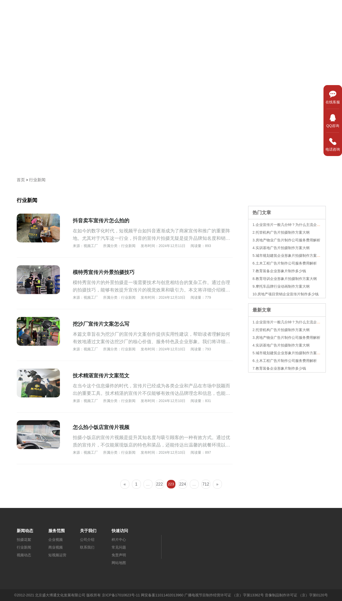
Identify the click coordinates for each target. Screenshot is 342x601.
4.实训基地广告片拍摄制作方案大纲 (281, 248)
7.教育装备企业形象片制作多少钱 (279, 271)
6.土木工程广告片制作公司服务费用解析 (285, 263)
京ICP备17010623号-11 (121, 595)
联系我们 (87, 547)
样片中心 (214, 9)
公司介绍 (87, 540)
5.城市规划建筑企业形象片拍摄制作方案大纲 (288, 255)
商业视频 (55, 547)
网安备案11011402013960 (162, 595)
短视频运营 (57, 555)
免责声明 (119, 555)
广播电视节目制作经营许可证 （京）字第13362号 (224, 595)
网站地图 (119, 563)
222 (159, 484)
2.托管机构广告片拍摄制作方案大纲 (281, 232)
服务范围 (250, 9)
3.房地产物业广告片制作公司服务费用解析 (286, 240)
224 (182, 484)
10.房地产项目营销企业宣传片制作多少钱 (286, 294)
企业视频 (55, 540)
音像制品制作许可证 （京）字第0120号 (296, 595)
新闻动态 (287, 9)
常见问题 (119, 547)
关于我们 (323, 9)
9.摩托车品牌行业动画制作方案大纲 (281, 286)
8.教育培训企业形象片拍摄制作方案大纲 (285, 279)
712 (205, 484)
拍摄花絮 (24, 540)
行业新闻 (37, 180)
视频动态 (24, 555)
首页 (178, 9)
